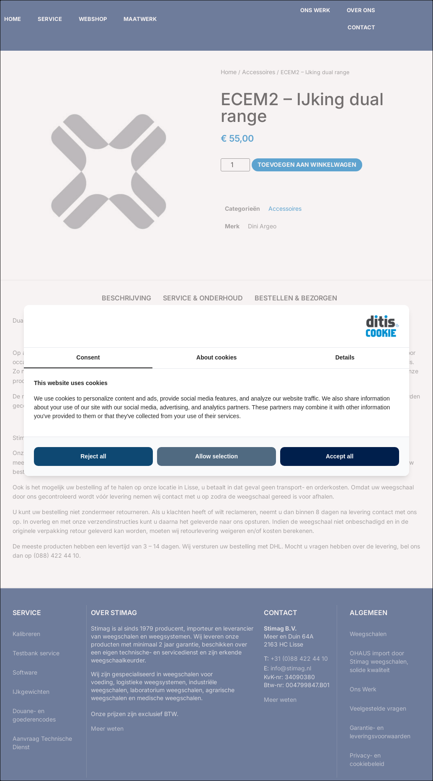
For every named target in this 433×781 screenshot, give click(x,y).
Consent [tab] (88, 357)
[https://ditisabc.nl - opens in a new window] (382, 326)
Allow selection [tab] (216, 456)
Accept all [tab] (339, 456)
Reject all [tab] (93, 456)
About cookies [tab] (216, 357)
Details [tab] (345, 357)
